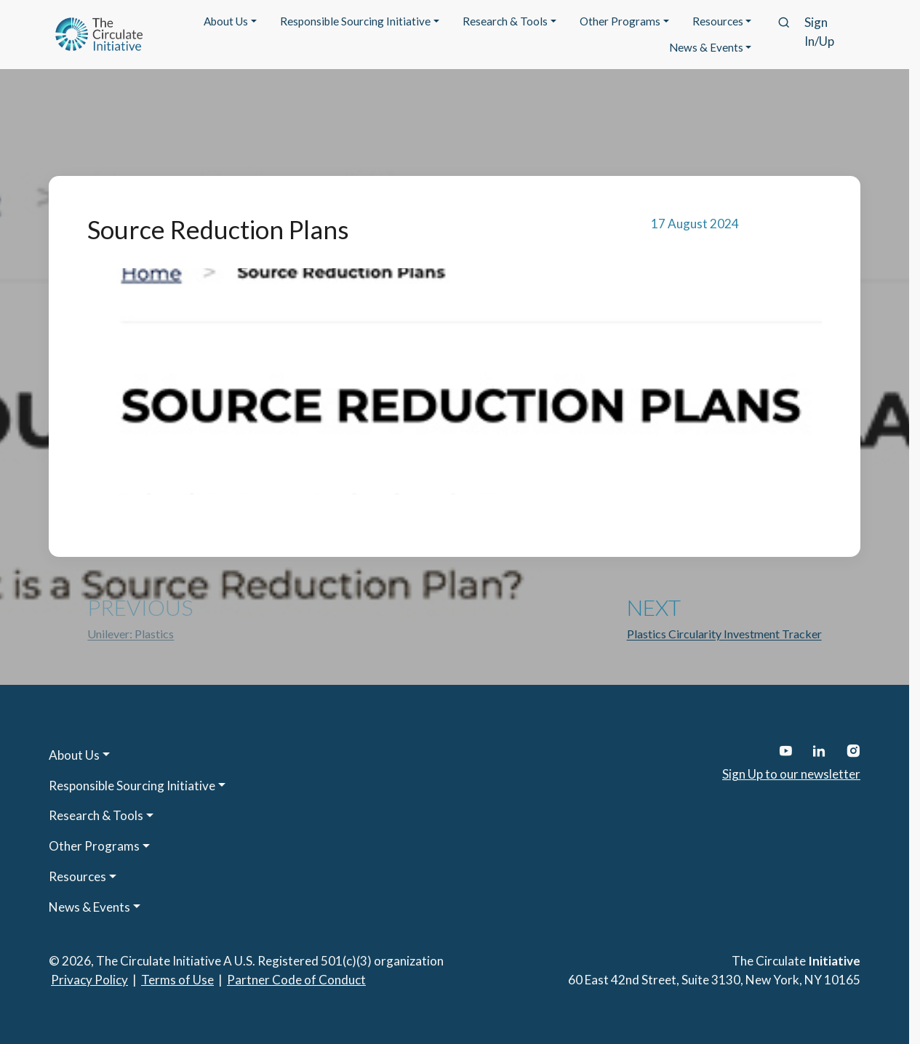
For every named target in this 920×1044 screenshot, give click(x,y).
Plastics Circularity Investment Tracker (724, 634)
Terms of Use (177, 979)
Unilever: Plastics (130, 634)
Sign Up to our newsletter (791, 774)
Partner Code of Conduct (296, 979)
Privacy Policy (89, 979)
